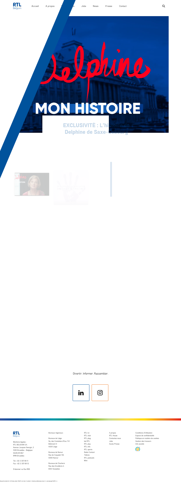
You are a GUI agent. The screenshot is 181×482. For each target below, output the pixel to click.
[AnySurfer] (137, 448)
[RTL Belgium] (19, 6)
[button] (163, 6)
